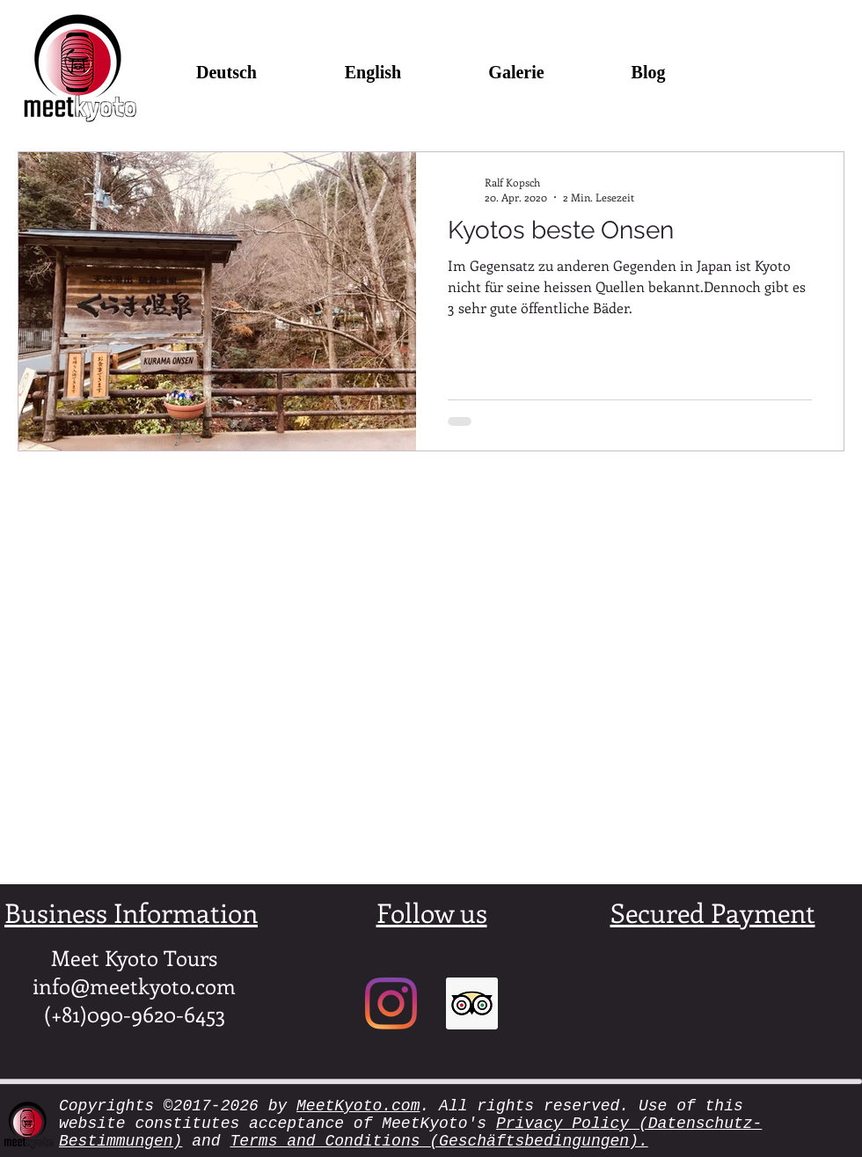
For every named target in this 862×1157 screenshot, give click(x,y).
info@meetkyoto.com (134, 985)
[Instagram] (391, 1003)
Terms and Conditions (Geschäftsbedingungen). (438, 1141)
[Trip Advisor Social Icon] (472, 1003)
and (206, 1141)
